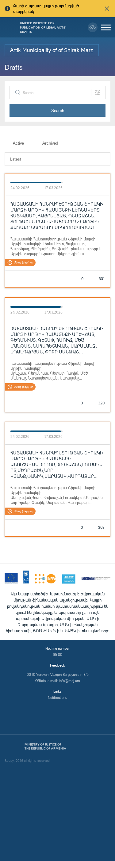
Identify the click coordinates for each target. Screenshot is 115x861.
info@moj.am (69, 680)
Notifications (57, 697)
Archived (50, 143)
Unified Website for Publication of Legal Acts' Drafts (43, 27)
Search (57, 110)
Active (18, 143)
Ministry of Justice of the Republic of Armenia (45, 746)
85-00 (57, 654)
